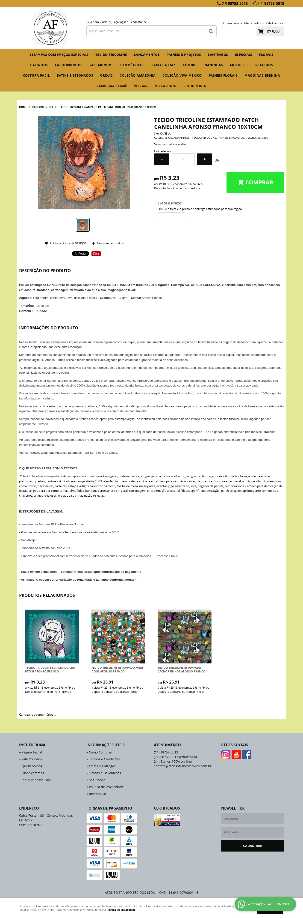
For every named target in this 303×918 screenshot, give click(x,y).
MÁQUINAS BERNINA (262, 75)
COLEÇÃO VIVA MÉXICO (182, 75)
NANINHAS (213, 65)
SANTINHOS (218, 54)
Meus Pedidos (254, 23)
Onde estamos (33, 773)
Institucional (33, 744)
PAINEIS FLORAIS (223, 75)
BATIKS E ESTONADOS (75, 75)
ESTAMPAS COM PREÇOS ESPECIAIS (58, 54)
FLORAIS (266, 54)
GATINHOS (39, 65)
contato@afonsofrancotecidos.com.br (183, 766)
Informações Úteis (105, 744)
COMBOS (190, 65)
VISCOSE (141, 86)
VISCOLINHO (166, 86)
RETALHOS (264, 65)
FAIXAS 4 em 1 (164, 65)
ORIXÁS (106, 75)
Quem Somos (232, 23)
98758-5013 (235, 3)
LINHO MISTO (195, 86)
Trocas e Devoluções (105, 773)
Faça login (119, 22)
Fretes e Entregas (102, 766)
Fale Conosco (275, 23)
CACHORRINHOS (68, 65)
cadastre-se (139, 22)
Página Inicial (32, 752)
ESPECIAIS (243, 54)
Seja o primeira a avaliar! (170, 144)
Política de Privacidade (106, 787)
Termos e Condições (104, 759)
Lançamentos (147, 54)
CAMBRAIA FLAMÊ (112, 86)
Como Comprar (100, 752)
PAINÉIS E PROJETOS (184, 54)
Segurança (97, 780)
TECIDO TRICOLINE (111, 54)
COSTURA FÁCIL (36, 75)
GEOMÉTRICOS (132, 65)
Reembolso (97, 794)
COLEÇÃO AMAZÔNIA (138, 75)
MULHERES (239, 65)
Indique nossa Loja (36, 780)
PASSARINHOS (101, 65)
